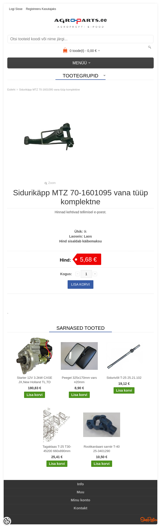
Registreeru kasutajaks (41, 9)
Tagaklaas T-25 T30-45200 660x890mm (57, 449)
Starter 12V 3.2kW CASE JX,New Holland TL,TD (34, 380)
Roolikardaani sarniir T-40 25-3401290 (102, 449)
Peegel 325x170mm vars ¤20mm (79, 380)
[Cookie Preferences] (6, 521)
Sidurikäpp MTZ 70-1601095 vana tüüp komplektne (49, 89)
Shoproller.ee (148, 519)
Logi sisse (15, 9)
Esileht (11, 89)
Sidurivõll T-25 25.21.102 (124, 378)
